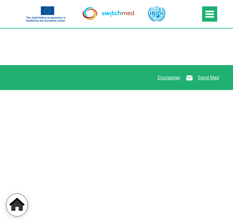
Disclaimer (168, 78)
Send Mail (208, 78)
